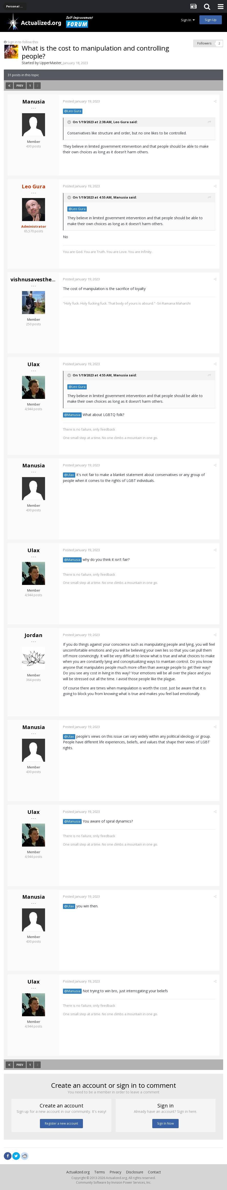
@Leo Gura (72, 111)
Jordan (33, 635)
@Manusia (72, 415)
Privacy (115, 1172)
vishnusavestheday (35, 279)
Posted (81, 101)
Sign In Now (165, 1123)
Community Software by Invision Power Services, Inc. (113, 1182)
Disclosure (134, 1172)
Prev (19, 85)
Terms (99, 1172)
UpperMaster (50, 62)
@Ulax (69, 475)
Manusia (33, 101)
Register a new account (61, 1123)
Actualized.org (78, 1172)
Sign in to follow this (22, 42)
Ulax (33, 364)
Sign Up (211, 19)
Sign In (188, 20)
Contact (154, 1172)
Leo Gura (121, 122)
